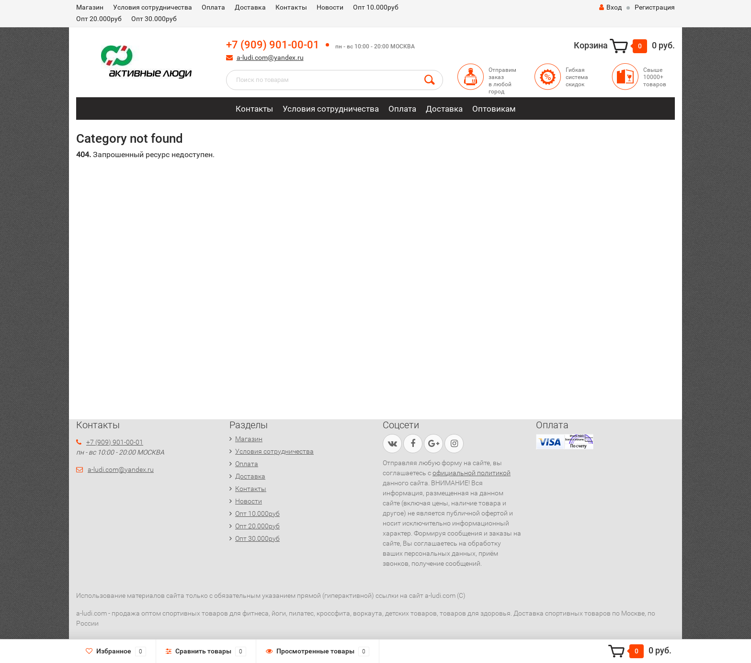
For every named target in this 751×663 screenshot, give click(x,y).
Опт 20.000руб (99, 19)
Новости (330, 7)
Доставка (250, 7)
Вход (610, 7)
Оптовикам (494, 109)
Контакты (291, 7)
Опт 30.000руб (154, 19)
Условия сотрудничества (152, 7)
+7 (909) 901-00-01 (272, 45)
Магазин (89, 7)
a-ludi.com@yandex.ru (270, 57)
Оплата (213, 7)
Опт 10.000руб (375, 7)
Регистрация (655, 7)
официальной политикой (471, 473)
